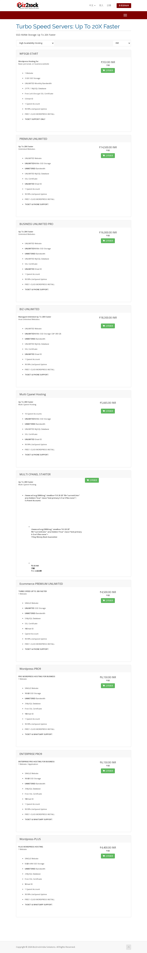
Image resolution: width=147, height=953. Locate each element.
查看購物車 (124, 5)
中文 (92, 5)
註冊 (109, 5)
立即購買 (108, 70)
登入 (101, 5)
